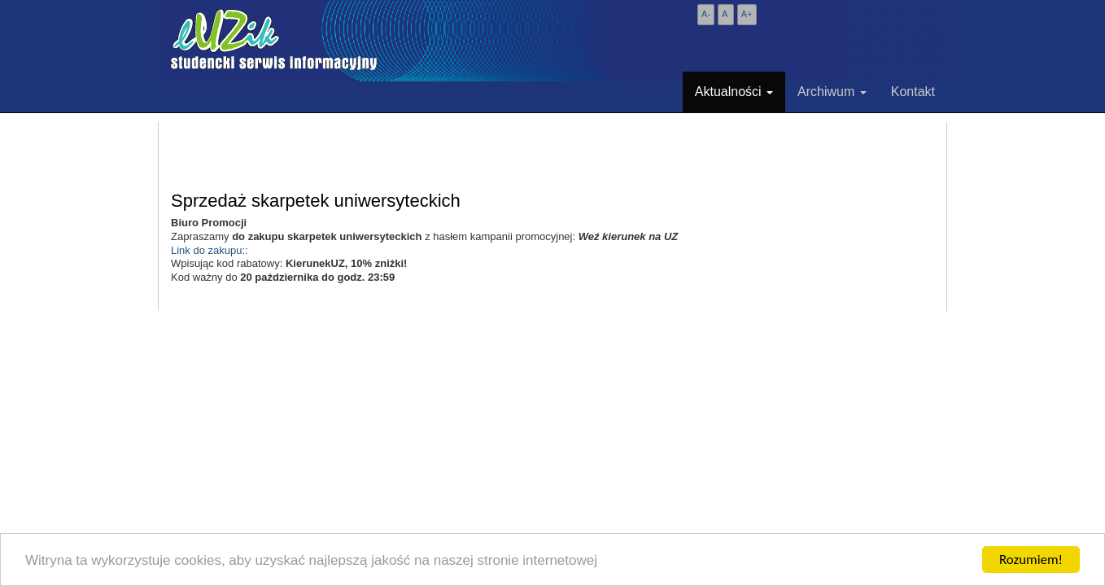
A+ (747, 14)
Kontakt (913, 91)
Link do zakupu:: (209, 250)
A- (705, 14)
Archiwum (832, 91)
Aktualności (734, 91)
